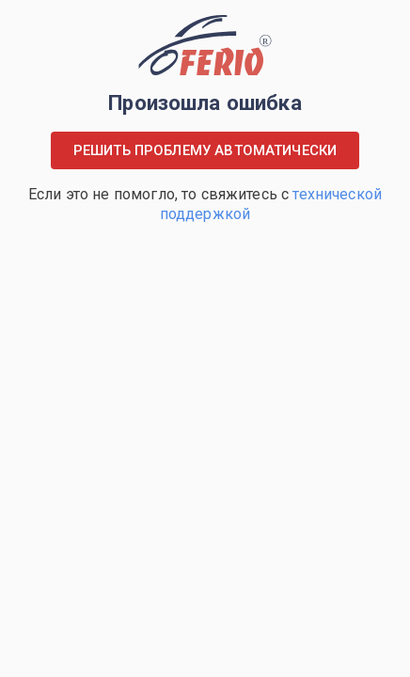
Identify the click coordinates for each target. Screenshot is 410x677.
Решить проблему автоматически (205, 150)
